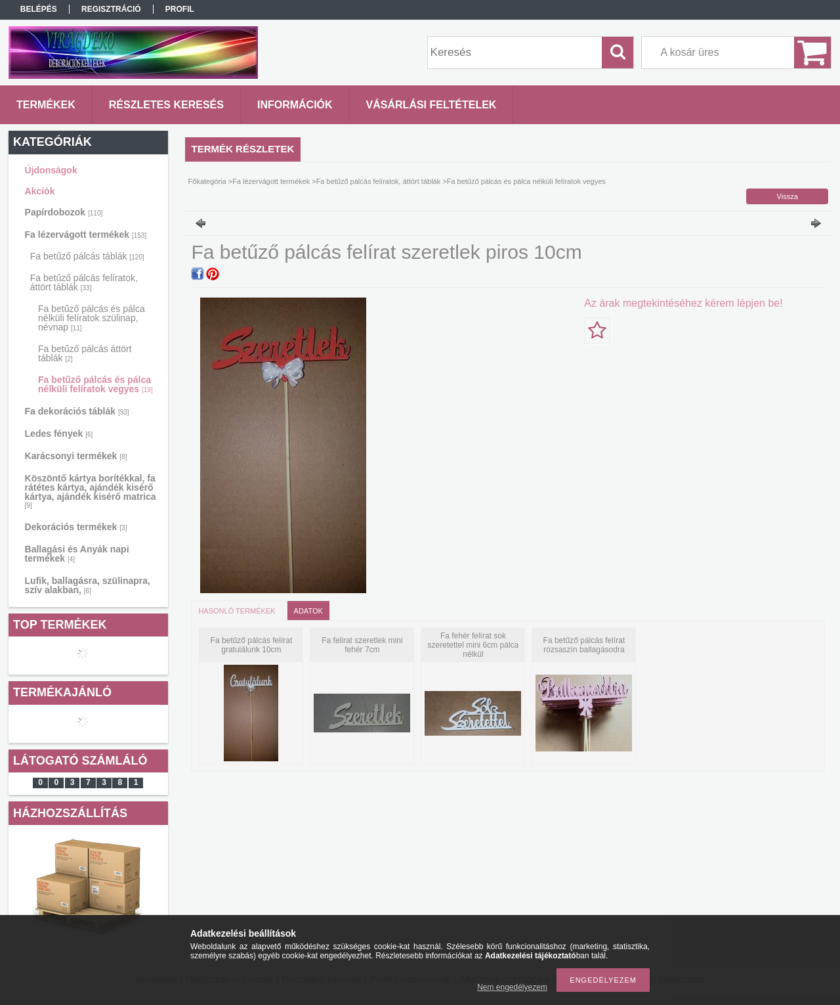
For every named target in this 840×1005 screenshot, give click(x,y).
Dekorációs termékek (76, 527)
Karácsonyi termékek (76, 456)
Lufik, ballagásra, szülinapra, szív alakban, (87, 585)
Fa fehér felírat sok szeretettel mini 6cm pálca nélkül (473, 645)
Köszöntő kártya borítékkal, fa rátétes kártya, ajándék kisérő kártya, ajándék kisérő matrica (90, 491)
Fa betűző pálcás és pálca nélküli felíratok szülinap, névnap (91, 317)
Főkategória (207, 181)
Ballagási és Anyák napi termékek (77, 554)
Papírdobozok (64, 212)
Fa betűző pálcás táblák (87, 256)
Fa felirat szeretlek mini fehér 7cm (362, 645)
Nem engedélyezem (512, 987)
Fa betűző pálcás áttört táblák (84, 353)
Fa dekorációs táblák (77, 411)
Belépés (38, 9)
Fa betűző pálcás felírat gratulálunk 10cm (252, 645)
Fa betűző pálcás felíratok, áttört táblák (84, 282)
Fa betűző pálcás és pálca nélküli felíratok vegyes (95, 384)
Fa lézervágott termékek (86, 234)
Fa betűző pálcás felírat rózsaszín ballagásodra (584, 645)
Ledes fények (59, 433)
